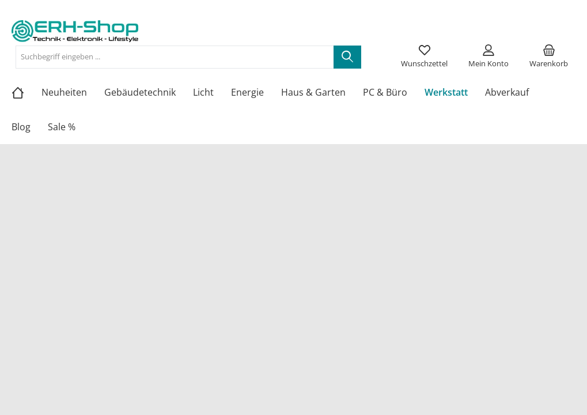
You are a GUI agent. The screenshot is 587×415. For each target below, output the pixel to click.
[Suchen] (347, 57)
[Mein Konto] (488, 57)
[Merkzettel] (424, 57)
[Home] (26, 92)
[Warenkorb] (548, 57)
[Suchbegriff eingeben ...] (175, 57)
